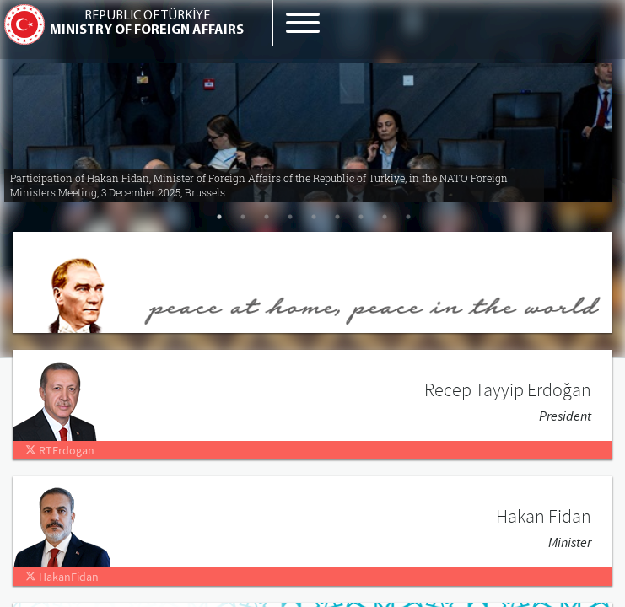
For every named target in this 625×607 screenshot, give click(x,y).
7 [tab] (361, 216)
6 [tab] (337, 216)
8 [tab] (384, 216)
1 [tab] (219, 216)
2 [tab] (242, 216)
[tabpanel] (312, 126)
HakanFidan (62, 576)
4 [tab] (290, 216)
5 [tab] (313, 216)
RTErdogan (59, 450)
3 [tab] (266, 216)
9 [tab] (408, 216)
